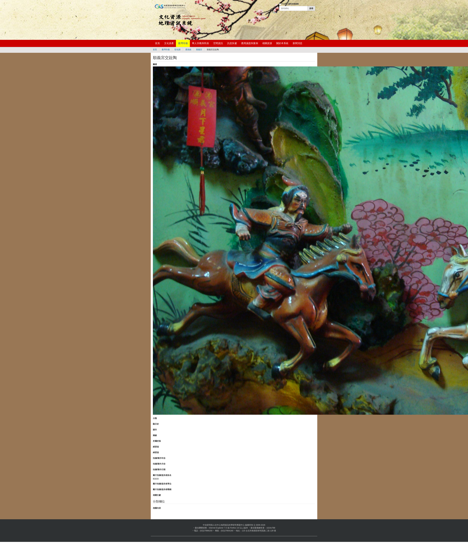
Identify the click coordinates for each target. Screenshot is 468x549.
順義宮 (199, 49)
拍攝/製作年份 (159, 458)
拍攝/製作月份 (159, 464)
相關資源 (267, 43)
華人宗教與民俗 (200, 43)
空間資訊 (218, 43)
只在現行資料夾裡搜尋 (290, 4)
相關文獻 (157, 495)
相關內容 (157, 508)
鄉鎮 (155, 435)
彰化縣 (177, 49)
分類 (155, 418)
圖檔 (155, 64)
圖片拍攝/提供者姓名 (162, 475)
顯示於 (156, 424)
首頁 (157, 43)
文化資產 (169, 43)
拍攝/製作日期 (159, 469)
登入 (275, 12)
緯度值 (156, 452)
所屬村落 (157, 441)
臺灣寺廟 (183, 43)
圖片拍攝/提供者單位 (162, 484)
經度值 (156, 447)
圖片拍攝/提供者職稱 (162, 489)
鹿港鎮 (188, 49)
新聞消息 (297, 43)
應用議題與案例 (249, 43)
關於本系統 (282, 43)
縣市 (155, 430)
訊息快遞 (232, 43)
